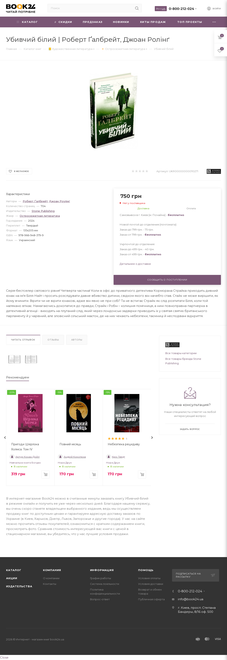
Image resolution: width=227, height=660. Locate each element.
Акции (11, 578)
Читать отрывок (23, 339)
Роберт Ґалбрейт (35, 201)
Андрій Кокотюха (72, 456)
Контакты (49, 583)
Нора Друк (65, 462)
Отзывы (53, 339)
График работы (100, 578)
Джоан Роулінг (59, 201)
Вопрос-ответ (100, 599)
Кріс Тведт (115, 456)
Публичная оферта (151, 599)
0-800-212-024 (181, 9)
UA (163, 8)
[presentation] (5, 438)
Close (4, 657)
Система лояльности (104, 583)
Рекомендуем (17, 377)
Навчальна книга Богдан (25, 462)
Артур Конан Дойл (25, 456)
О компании (51, 578)
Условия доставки (150, 583)
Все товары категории (181, 353)
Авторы (76, 339)
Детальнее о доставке (135, 263)
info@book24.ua (190, 599)
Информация (102, 570)
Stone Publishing (43, 211)
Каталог (13, 570)
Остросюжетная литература (40, 215)
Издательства (19, 586)
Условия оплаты (149, 578)
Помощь (146, 570)
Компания (52, 570)
